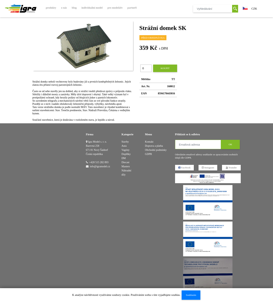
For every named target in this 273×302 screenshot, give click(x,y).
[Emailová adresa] (198, 144)
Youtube (231, 167)
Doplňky (126, 154)
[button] (245, 7)
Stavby (125, 141)
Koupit (165, 68)
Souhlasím (191, 295)
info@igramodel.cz (100, 166)
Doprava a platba (154, 145)
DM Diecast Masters (126, 162)
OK (230, 144)
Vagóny (126, 150)
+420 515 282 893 (98, 162)
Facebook (184, 167)
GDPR (148, 154)
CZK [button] (254, 8)
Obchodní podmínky (156, 150)
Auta (124, 145)
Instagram (208, 167)
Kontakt (149, 141)
